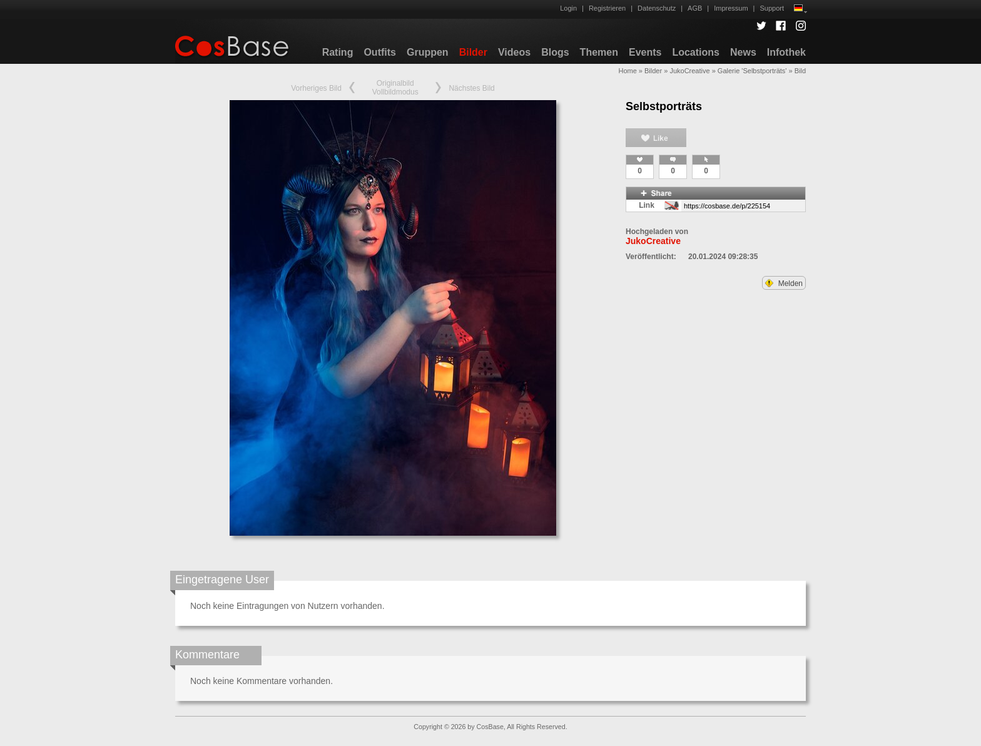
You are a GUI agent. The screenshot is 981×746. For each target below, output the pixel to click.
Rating (337, 52)
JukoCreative (689, 70)
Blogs (555, 52)
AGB (695, 8)
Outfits (379, 52)
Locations (695, 52)
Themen (599, 52)
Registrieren (607, 8)
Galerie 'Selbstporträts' (752, 70)
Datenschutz (657, 8)
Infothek (786, 52)
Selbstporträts (664, 106)
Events (645, 52)
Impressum (731, 8)
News (743, 52)
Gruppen (428, 52)
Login (568, 8)
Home (627, 70)
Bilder (473, 52)
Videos (514, 52)
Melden (784, 283)
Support (772, 8)
